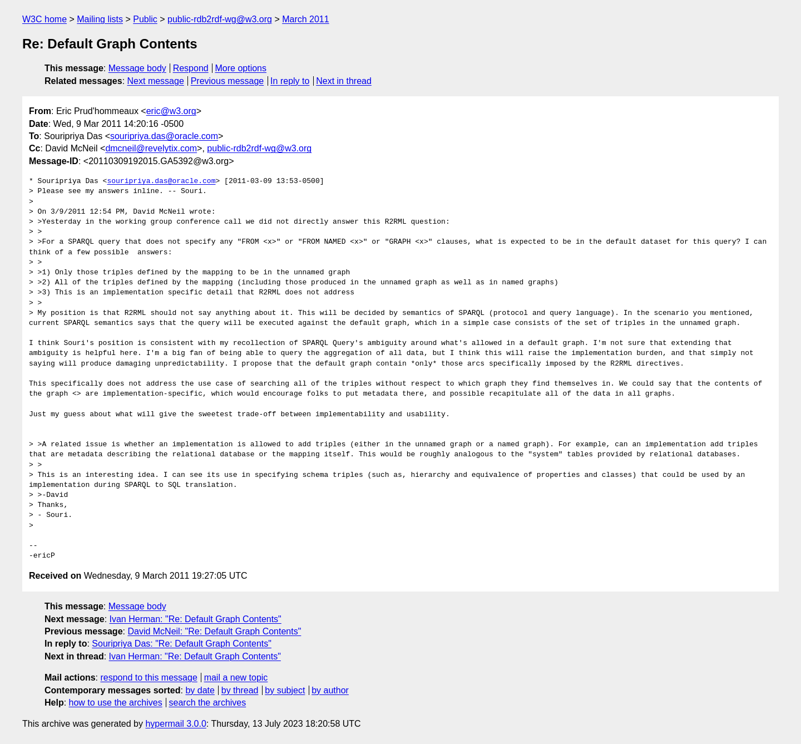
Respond (191, 68)
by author (330, 690)
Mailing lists (100, 19)
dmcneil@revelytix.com (151, 148)
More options (241, 68)
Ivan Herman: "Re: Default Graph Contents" (195, 619)
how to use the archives (115, 702)
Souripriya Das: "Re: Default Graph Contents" (181, 643)
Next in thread (344, 81)
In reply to (289, 81)
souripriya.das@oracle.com (164, 136)
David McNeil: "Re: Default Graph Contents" (214, 631)
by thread (240, 690)
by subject (285, 690)
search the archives (207, 702)
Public (145, 19)
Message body (137, 68)
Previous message (227, 81)
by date (199, 690)
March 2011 (305, 19)
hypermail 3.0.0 (175, 723)
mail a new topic (236, 677)
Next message (155, 81)
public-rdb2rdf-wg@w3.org (219, 19)
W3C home (44, 19)
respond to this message (148, 677)
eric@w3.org (171, 111)
